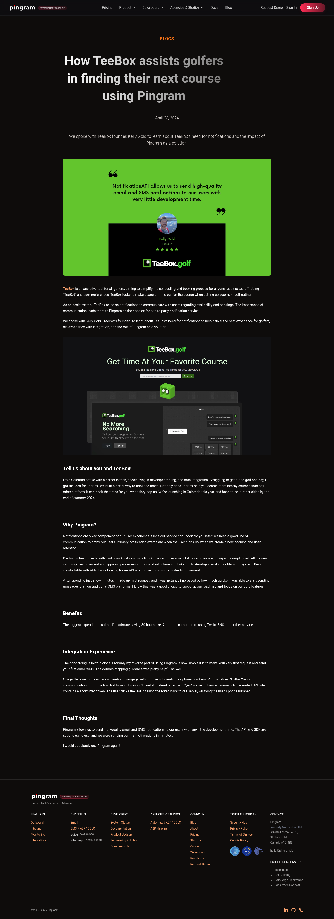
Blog (228, 8)
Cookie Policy (239, 840)
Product (127, 8)
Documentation (121, 828)
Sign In (291, 8)
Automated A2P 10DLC (165, 822)
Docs (214, 8)
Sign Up (313, 8)
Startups (196, 840)
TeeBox (68, 289)
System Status (120, 822)
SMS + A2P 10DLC (83, 828)
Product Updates (122, 834)
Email (74, 822)
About (194, 828)
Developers (152, 8)
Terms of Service (241, 834)
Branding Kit (198, 858)
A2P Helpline (158, 828)
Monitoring (38, 834)
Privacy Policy (239, 828)
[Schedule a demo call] (301, 910)
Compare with (120, 846)
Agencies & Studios (187, 8)
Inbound (36, 828)
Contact (195, 846)
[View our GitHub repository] (293, 910)
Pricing (107, 8)
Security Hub (238, 822)
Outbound (37, 822)
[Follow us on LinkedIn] (286, 910)
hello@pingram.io (281, 850)
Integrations (38, 840)
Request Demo (272, 8)
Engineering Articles (124, 840)
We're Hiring (198, 852)
